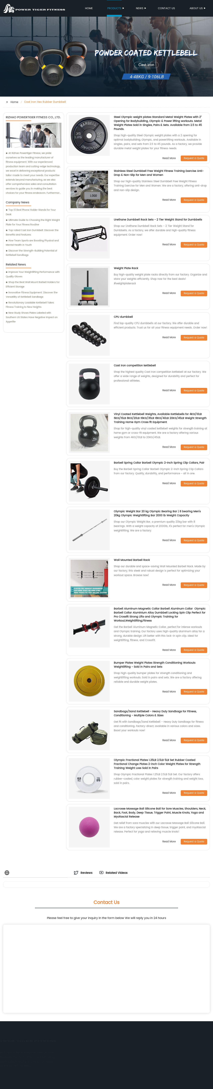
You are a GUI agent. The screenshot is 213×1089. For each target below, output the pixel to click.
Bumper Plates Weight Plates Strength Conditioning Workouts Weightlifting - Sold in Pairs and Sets (154, 665)
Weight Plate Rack (126, 268)
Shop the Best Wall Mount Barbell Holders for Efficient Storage (33, 284)
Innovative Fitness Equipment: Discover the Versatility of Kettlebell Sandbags (32, 295)
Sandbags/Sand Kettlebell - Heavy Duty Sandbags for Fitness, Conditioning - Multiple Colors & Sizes (155, 713)
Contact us (166, 8)
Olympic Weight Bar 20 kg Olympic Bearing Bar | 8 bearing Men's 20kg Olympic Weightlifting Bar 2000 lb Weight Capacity (157, 513)
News (140, 8)
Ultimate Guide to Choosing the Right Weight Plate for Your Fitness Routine (33, 222)
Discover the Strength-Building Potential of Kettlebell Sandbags (31, 253)
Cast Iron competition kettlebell (135, 365)
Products (114, 8)
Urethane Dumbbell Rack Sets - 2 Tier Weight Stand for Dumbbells (158, 220)
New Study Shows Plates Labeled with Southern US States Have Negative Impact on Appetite (32, 317)
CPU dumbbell (123, 317)
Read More (169, 158)
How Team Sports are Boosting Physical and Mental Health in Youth (32, 243)
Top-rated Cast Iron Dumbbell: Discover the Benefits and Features (32, 232)
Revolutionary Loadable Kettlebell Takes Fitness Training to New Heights (30, 305)
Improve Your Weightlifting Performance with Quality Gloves (33, 274)
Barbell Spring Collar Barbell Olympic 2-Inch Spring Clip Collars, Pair (159, 463)
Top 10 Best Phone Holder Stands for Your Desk (31, 212)
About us (196, 8)
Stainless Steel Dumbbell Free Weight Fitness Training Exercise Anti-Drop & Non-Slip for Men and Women (159, 173)
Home (89, 8)
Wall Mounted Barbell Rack (132, 560)
